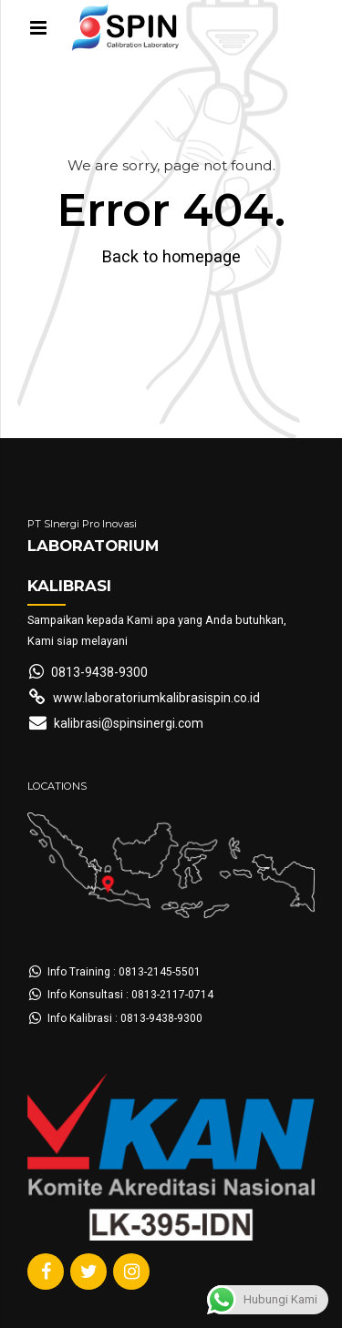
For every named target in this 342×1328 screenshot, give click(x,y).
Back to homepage (171, 256)
